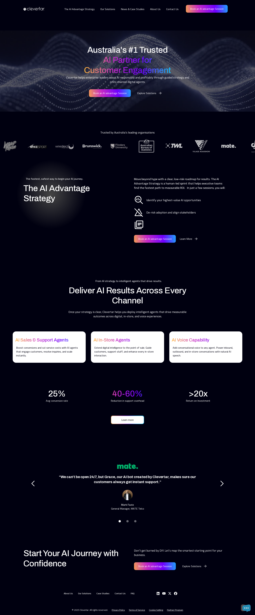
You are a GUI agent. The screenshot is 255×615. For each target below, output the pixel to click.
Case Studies (102, 593)
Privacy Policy (118, 610)
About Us (155, 9)
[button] (33, 483)
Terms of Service (137, 610)
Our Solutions (107, 9)
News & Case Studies (132, 9)
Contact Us (172, 9)
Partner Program (175, 610)
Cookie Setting (156, 610)
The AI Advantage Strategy (79, 9)
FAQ (132, 593)
